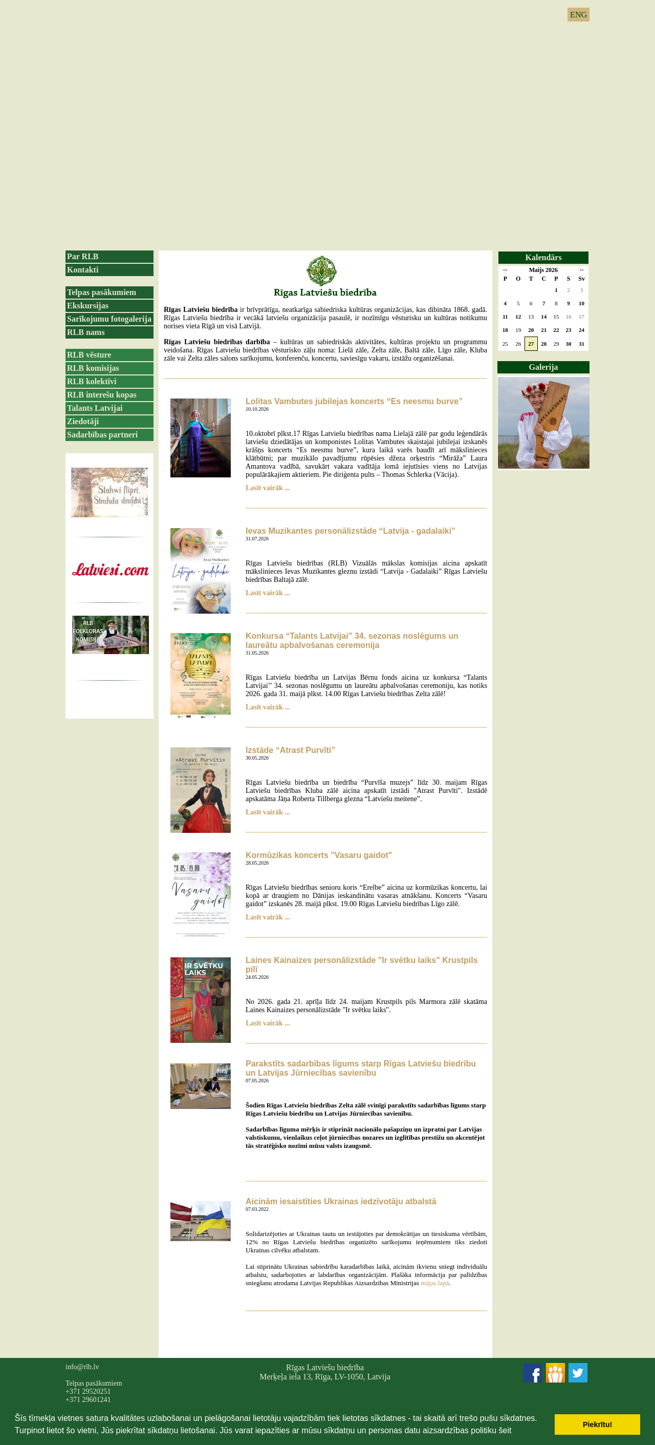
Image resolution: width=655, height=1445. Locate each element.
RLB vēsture (89, 354)
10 (581, 303)
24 (581, 330)
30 (569, 344)
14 (544, 316)
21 (544, 330)
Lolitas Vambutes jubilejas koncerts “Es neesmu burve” (354, 401)
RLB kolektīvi (91, 381)
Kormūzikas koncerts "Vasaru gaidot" (319, 855)
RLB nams (85, 332)
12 (518, 316)
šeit (504, 1430)
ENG (578, 14)
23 (569, 330)
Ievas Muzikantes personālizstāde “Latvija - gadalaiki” (350, 531)
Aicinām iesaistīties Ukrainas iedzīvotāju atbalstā (341, 1201)
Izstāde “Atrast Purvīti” (290, 750)
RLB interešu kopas (102, 394)
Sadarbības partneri (102, 434)
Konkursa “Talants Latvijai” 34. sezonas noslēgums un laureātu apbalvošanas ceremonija (352, 641)
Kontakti (82, 269)
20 (531, 330)
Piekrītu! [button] (598, 1424)
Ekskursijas (87, 305)
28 (544, 344)
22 (556, 330)
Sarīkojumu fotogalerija (109, 319)
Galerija (543, 367)
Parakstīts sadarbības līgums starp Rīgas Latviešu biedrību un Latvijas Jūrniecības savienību (361, 1068)
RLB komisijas (93, 368)
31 (581, 344)
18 (505, 330)
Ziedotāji (83, 421)
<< (505, 270)
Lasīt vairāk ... (268, 488)
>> (581, 270)
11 (505, 316)
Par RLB (82, 256)
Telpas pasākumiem (101, 292)
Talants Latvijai (94, 408)
